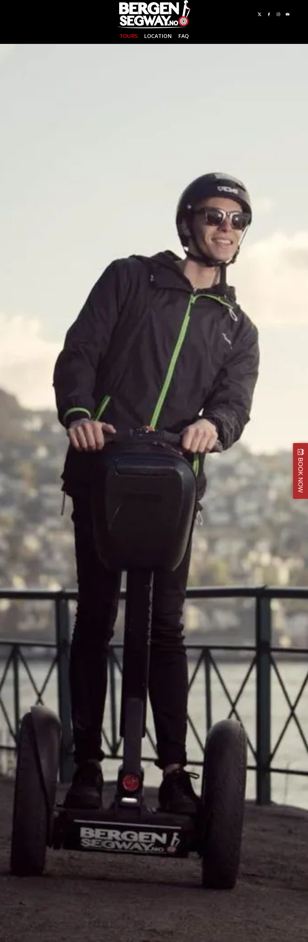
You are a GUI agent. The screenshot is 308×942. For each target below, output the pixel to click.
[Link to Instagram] (278, 14)
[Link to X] (259, 14)
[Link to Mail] (287, 14)
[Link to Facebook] (268, 14)
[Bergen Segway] (154, 14)
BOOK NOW (300, 475)
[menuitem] (128, 36)
